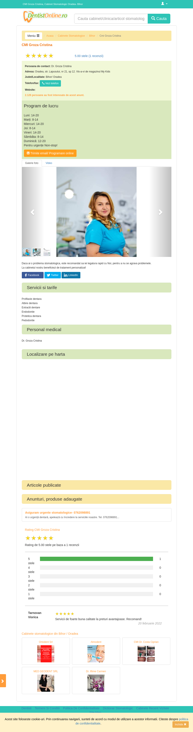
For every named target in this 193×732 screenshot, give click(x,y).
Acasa (49, 35)
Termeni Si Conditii (47, 708)
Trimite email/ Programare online (50, 153)
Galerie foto (31, 163)
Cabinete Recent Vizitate (152, 708)
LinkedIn (71, 275)
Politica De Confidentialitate (81, 708)
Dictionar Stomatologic (118, 708)
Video (49, 163)
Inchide (180, 724)
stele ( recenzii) (89, 56)
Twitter (53, 275)
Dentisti (26, 708)
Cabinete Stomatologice (71, 35)
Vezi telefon (50, 83)
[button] (33, 212)
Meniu (34, 36)
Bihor (92, 35)
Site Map (95, 712)
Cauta (158, 18)
